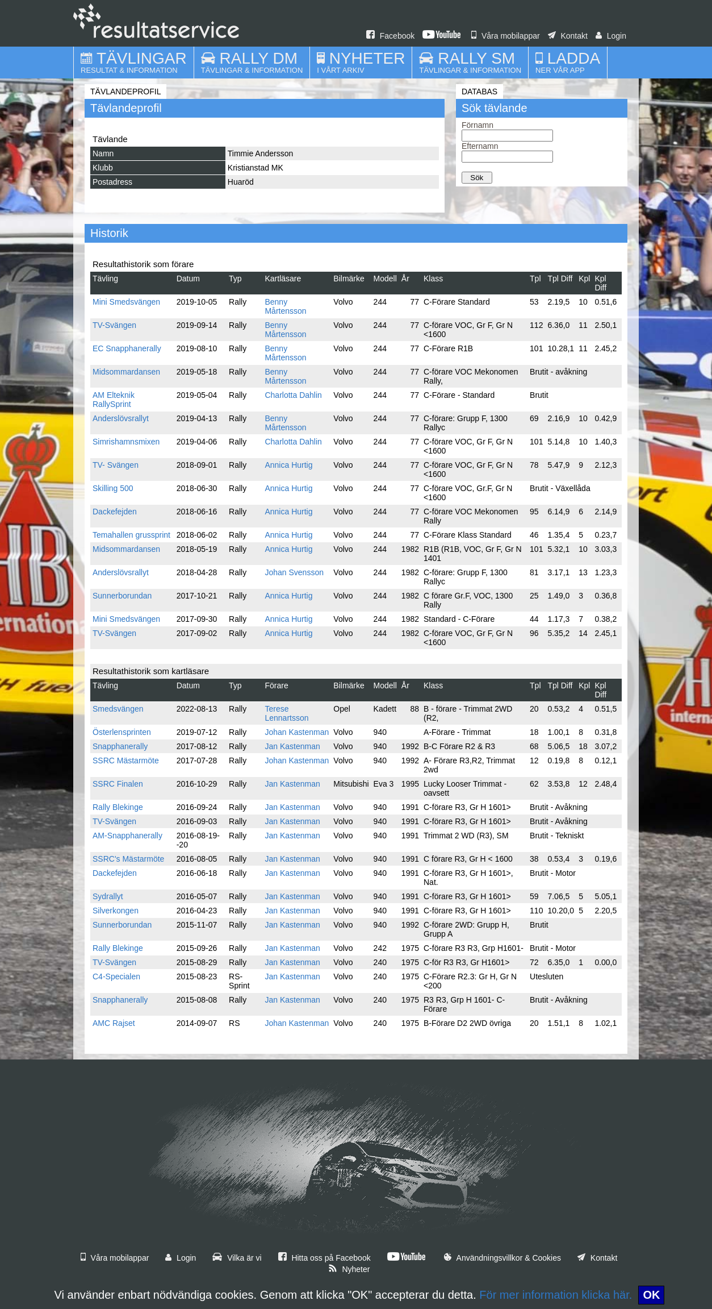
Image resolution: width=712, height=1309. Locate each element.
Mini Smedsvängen (126, 301)
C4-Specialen (116, 976)
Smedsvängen (118, 708)
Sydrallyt (108, 896)
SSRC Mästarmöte (126, 760)
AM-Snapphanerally (127, 835)
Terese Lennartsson (286, 713)
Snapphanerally (120, 746)
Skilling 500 (113, 488)
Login (611, 35)
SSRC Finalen (118, 783)
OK (651, 1295)
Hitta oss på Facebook (324, 1257)
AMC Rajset (114, 1023)
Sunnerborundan (122, 595)
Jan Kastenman (292, 746)
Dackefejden (115, 511)
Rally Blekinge (118, 807)
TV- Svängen (116, 464)
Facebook (390, 35)
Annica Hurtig (288, 464)
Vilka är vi (236, 1257)
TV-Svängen (114, 325)
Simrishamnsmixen (126, 441)
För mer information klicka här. (555, 1295)
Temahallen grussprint (131, 534)
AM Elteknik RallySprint (114, 399)
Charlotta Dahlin (293, 395)
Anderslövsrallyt (121, 418)
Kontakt (568, 35)
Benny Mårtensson (285, 306)
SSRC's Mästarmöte (128, 858)
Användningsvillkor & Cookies (502, 1257)
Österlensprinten (122, 732)
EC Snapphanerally (127, 348)
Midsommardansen (126, 371)
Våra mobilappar (505, 35)
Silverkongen (116, 910)
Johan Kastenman (297, 732)
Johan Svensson (294, 572)
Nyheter (349, 1269)
